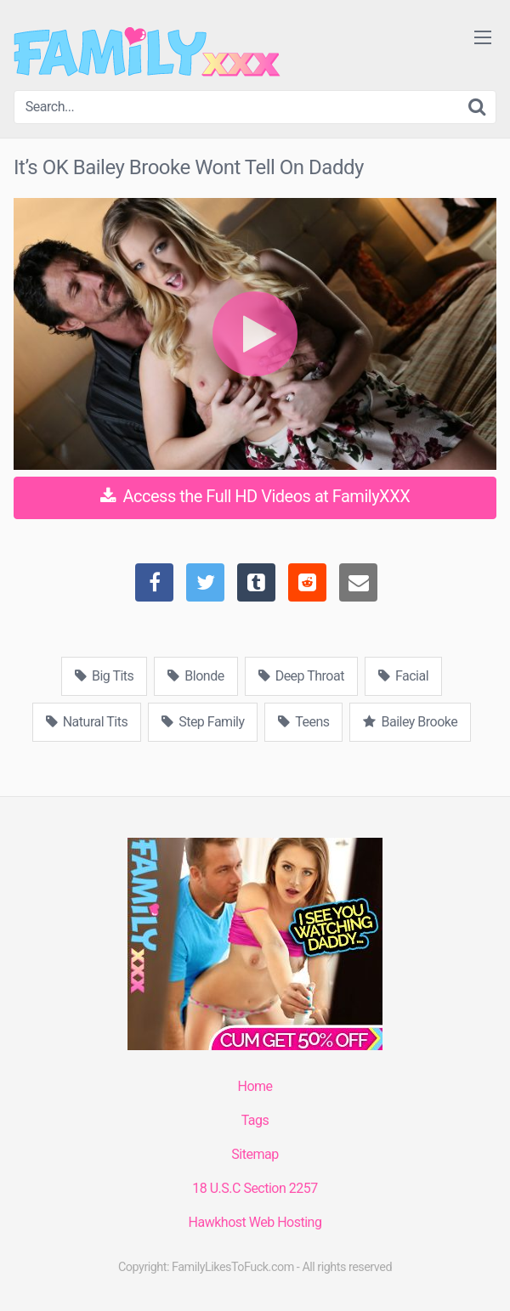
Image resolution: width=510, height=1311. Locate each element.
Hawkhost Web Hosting (255, 1222)
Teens (303, 722)
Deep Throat (301, 676)
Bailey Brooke (410, 722)
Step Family (203, 722)
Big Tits (104, 676)
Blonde (195, 676)
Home (254, 1086)
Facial (403, 676)
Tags (255, 1120)
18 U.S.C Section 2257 (255, 1188)
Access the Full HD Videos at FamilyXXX (255, 496)
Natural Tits (87, 722)
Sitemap (254, 1154)
